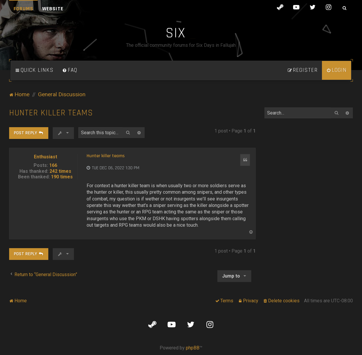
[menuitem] (70, 70)
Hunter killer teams (51, 112)
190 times (62, 177)
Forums (23, 8)
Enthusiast (45, 157)
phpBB (192, 348)
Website (52, 8)
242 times (60, 171)
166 (53, 165)
